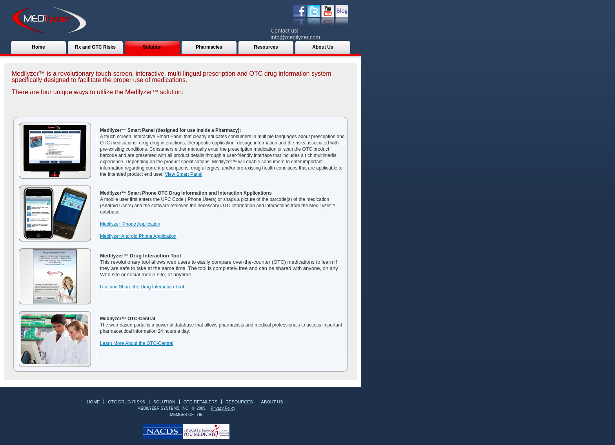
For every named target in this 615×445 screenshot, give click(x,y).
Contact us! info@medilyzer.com (295, 33)
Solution (152, 47)
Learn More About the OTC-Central (136, 343)
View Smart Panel (183, 174)
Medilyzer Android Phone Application (138, 236)
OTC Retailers (201, 401)
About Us (322, 47)
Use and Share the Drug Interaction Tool (142, 287)
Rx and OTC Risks (95, 47)
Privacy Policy (223, 408)
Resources (266, 47)
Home (38, 47)
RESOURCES (239, 401)
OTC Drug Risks (126, 401)
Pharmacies (209, 47)
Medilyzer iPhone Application (130, 224)
